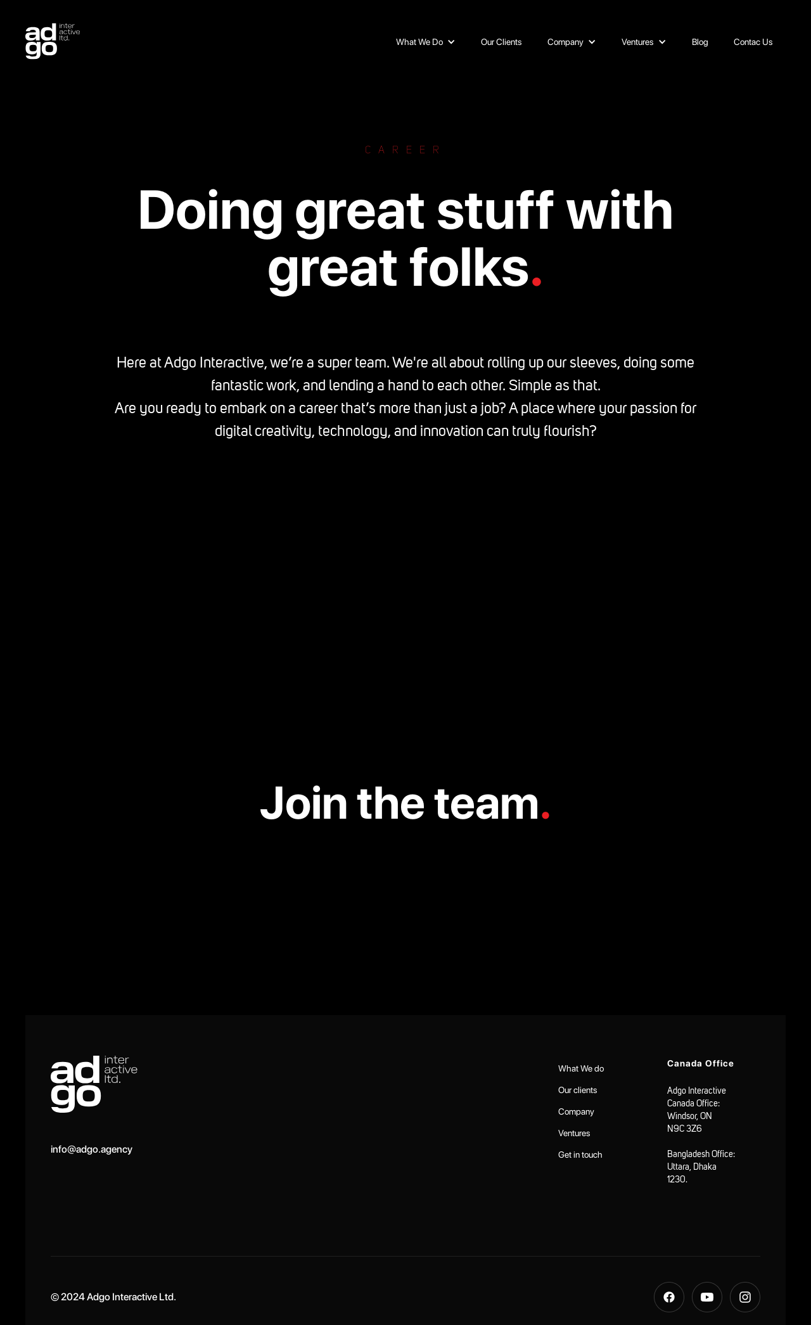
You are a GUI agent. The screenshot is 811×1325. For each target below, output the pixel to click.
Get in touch (580, 1154)
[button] (425, 42)
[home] (52, 41)
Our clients (577, 1090)
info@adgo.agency (91, 1149)
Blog (700, 42)
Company (576, 1111)
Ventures (574, 1133)
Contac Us (753, 42)
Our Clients (501, 42)
